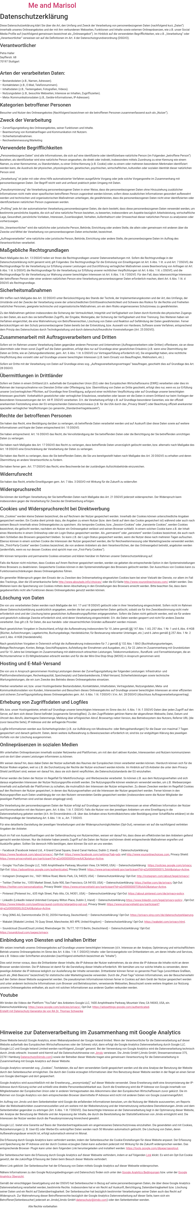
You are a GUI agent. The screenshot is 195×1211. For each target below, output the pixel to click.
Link (148, 1155)
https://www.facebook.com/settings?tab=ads (92, 854)
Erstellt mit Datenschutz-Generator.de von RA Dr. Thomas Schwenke (41, 1011)
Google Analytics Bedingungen (141, 1172)
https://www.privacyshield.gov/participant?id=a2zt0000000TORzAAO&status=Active (114, 886)
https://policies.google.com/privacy (169, 865)
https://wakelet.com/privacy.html (164, 921)
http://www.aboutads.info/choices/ (80, 582)
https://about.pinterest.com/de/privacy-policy (156, 893)
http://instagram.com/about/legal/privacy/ (163, 876)
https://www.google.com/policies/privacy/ (54, 1007)
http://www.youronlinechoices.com (147, 854)
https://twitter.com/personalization (21, 886)
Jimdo (99, 1052)
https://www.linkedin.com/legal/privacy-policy (154, 900)
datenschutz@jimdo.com (91, 1199)
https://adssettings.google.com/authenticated (39, 869)
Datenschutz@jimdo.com (36, 1057)
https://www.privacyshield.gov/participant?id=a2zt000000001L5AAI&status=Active (138, 869)
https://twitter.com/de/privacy (153, 882)
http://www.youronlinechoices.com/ (146, 582)
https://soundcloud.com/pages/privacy (24, 932)
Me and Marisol (52, 5)
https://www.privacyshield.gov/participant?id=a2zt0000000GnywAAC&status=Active (51, 858)
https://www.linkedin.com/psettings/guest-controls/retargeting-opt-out (43, 904)
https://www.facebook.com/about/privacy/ (26, 854)
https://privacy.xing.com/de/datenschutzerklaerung (161, 915)
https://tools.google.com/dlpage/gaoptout (152, 1148)
